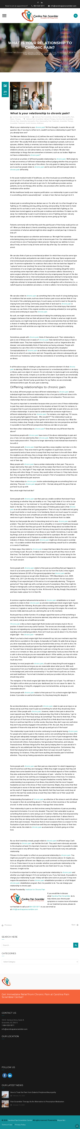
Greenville (23, 121)
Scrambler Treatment (17, 123)
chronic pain (40, 127)
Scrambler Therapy (66, 121)
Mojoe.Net (61, 1120)
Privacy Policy (20, 1125)
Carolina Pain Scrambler (21, 117)
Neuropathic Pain (68, 117)
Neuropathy (44, 121)
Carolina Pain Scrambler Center (20, 1120)
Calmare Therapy (49, 119)
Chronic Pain (56, 117)
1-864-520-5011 (8, 1025)
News (12, 119)
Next (73, 925)
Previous (8, 925)
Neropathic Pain (33, 121)
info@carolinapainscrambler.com (63, 6)
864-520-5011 (39, 6)
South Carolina (31, 123)
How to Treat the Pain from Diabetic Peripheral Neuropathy (33, 1092)
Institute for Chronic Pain (35, 889)
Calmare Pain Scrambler (43, 117)
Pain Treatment (54, 121)
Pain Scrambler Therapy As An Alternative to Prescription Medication (37, 1102)
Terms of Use (7, 1125)
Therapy (18, 119)
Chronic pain (15, 624)
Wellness (40, 123)
